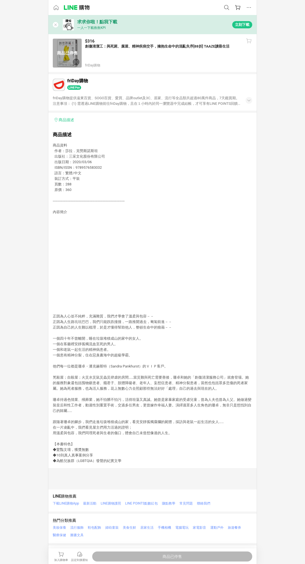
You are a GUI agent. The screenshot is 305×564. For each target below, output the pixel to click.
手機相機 (164, 528)
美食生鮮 (129, 528)
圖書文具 (77, 535)
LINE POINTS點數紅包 (141, 503)
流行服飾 (77, 528)
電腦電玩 (182, 528)
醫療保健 (59, 535)
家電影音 (199, 528)
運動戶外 (217, 528)
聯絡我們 (203, 503)
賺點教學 (168, 503)
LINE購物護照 (111, 503)
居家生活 (147, 528)
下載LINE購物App (66, 503)
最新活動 (89, 503)
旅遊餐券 (234, 528)
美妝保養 (59, 528)
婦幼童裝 (112, 528)
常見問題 (186, 503)
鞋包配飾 (94, 528)
